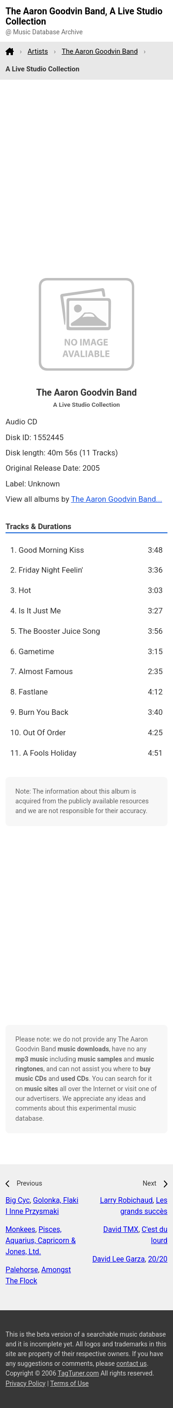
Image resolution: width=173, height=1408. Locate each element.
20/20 (157, 1259)
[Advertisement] (86, 179)
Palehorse (22, 1269)
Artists (38, 51)
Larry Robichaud (126, 1200)
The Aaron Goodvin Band (100, 51)
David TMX (120, 1229)
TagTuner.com (78, 1373)
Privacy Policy (26, 1383)
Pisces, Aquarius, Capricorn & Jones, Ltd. (41, 1240)
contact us (131, 1363)
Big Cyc (18, 1200)
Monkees (20, 1229)
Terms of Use (69, 1383)
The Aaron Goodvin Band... (116, 499)
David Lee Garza (118, 1259)
